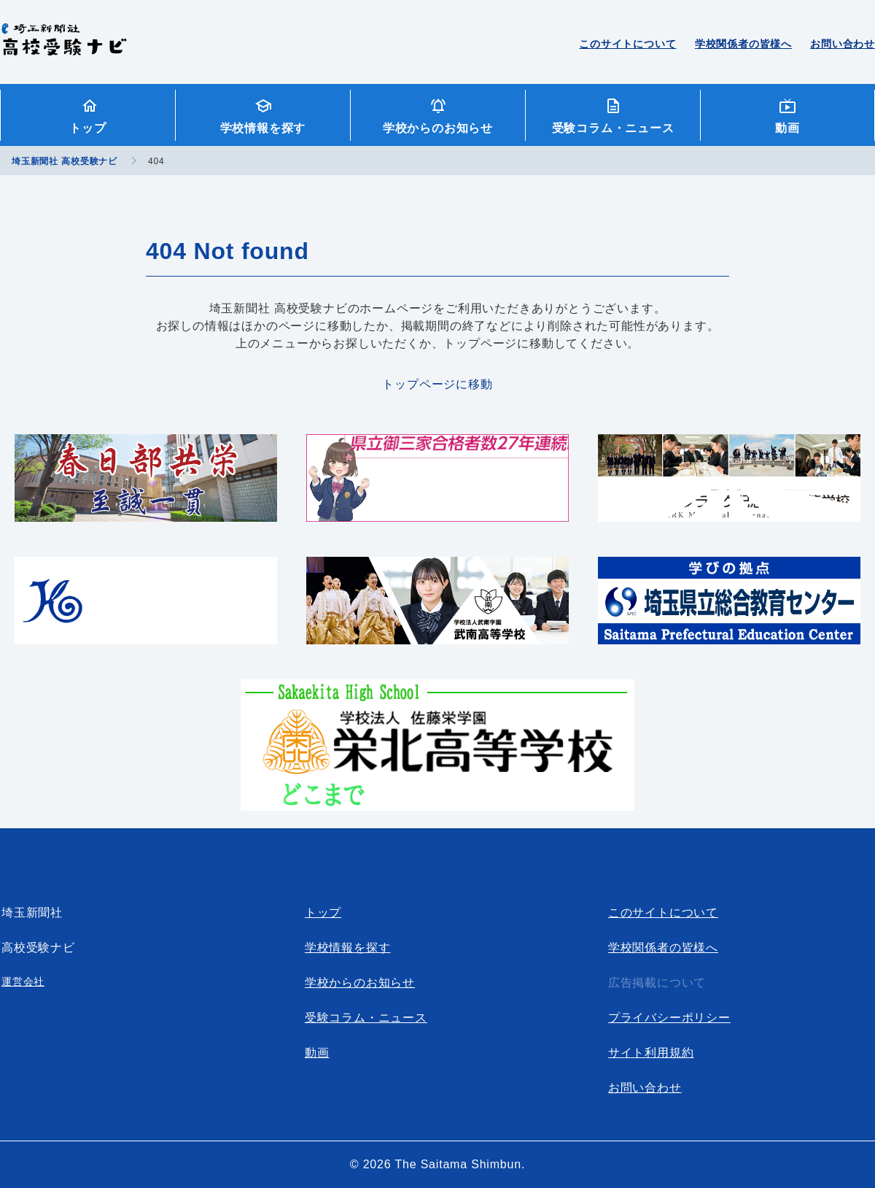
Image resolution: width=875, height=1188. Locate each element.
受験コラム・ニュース (613, 128)
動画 (787, 128)
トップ (87, 128)
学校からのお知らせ (438, 128)
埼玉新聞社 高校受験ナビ (64, 47)
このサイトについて (627, 44)
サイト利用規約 (651, 1052)
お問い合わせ (842, 44)
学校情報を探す (263, 128)
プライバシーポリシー (669, 1017)
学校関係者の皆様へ (743, 44)
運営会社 (22, 981)
